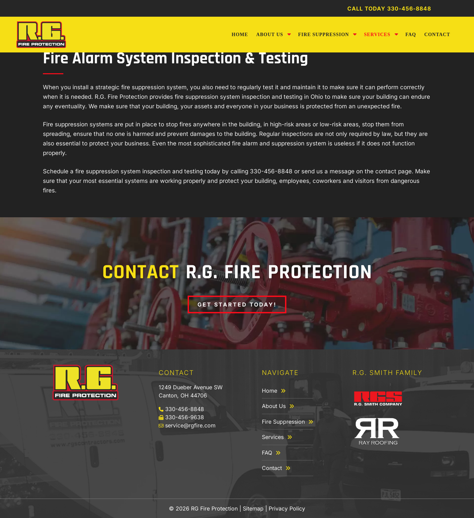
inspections (297, 133)
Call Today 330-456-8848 (389, 8)
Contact (437, 34)
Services (377, 34)
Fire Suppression (323, 34)
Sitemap (253, 508)
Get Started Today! (237, 304)
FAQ (411, 34)
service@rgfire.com (189, 425)
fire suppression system (154, 87)
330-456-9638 (184, 417)
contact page (393, 171)
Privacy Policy (287, 508)
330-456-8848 (271, 171)
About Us (269, 34)
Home (240, 34)
